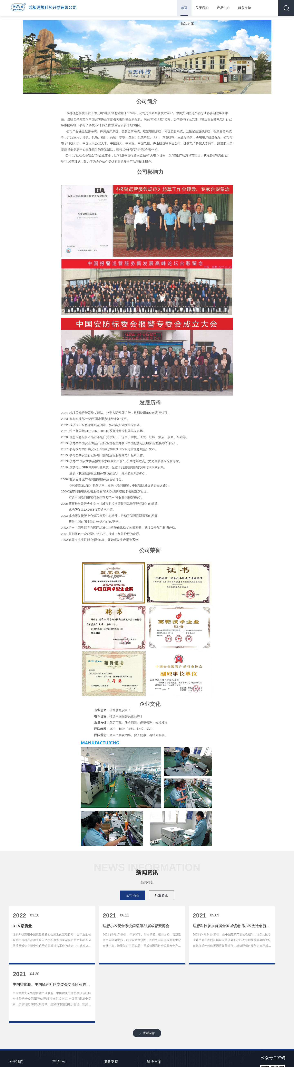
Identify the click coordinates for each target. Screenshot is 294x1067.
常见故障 (109, 1024)
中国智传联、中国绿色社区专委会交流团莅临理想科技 (252, 936)
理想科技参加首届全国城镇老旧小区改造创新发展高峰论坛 (182, 936)
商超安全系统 (60, 1046)
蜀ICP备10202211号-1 (167, 1058)
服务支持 (241, 8)
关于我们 (199, 8)
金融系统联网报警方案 (161, 1031)
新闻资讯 (14, 1024)
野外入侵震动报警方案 (161, 1038)
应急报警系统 (60, 1024)
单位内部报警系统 (158, 1024)
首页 (181, 8)
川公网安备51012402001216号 (205, 1058)
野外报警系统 (60, 1031)
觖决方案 (263, 8)
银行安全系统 (60, 1038)
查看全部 (149, 985)
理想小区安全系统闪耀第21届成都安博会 (112, 936)
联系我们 (14, 1031)
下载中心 (109, 1031)
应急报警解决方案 (158, 1046)
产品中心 (220, 8)
